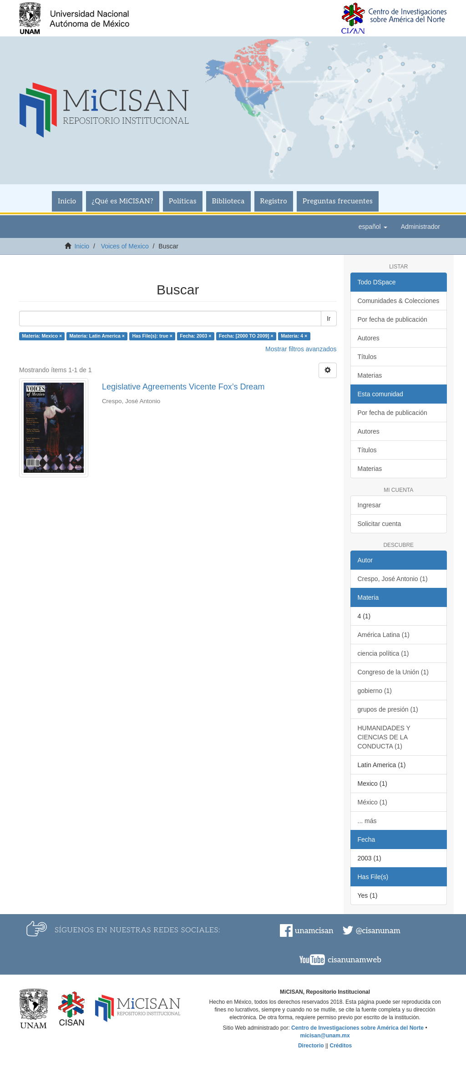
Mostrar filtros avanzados (300, 349)
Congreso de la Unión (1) (393, 672)
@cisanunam (378, 930)
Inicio (67, 201)
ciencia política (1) (383, 653)
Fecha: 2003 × (195, 336)
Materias (370, 375)
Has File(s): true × (152, 336)
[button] (373, 226)
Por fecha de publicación (392, 319)
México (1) (372, 802)
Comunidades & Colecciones (399, 300)
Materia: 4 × (294, 336)
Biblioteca (228, 201)
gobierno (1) (375, 690)
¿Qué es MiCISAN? (122, 201)
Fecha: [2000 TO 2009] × (246, 336)
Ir (329, 318)
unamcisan (314, 930)
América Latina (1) (384, 634)
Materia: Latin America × (97, 336)
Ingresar (369, 505)
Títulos (367, 356)
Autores (369, 338)
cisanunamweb (354, 960)
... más (367, 820)
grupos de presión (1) (388, 709)
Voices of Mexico (125, 246)
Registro (274, 201)
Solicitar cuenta (379, 523)
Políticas (183, 201)
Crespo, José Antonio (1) (393, 578)
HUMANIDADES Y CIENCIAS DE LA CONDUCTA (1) (384, 737)
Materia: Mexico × (42, 336)
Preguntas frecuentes (338, 201)
